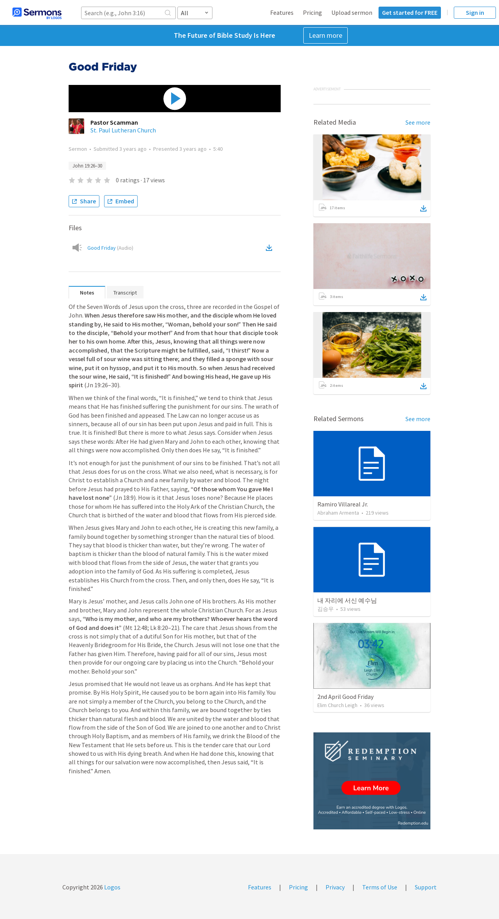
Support (426, 887)
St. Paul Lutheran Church (123, 130)
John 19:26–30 (87, 165)
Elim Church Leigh (337, 705)
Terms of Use (379, 887)
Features (282, 12)
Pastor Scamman (114, 122)
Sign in (475, 12)
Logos (111, 887)
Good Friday (110, 247)
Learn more (325, 35)
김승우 (325, 608)
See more (417, 122)
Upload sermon (351, 12)
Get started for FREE (409, 12)
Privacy (335, 887)
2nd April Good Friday (345, 696)
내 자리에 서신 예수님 (347, 600)
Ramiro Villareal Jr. (342, 504)
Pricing (312, 12)
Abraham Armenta (338, 512)
